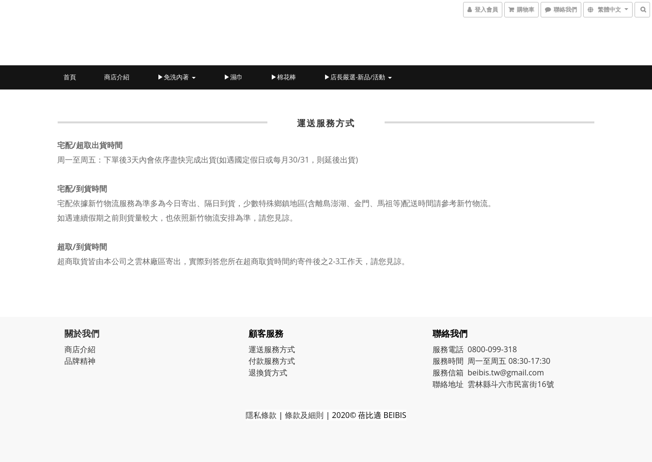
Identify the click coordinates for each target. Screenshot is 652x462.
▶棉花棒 (283, 77)
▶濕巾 (233, 77)
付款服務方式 (271, 361)
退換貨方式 (267, 372)
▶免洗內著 (176, 77)
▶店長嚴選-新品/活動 (357, 77)
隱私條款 (261, 415)
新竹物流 (472, 203)
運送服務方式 (271, 349)
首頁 (69, 77)
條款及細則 (304, 415)
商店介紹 (116, 77)
